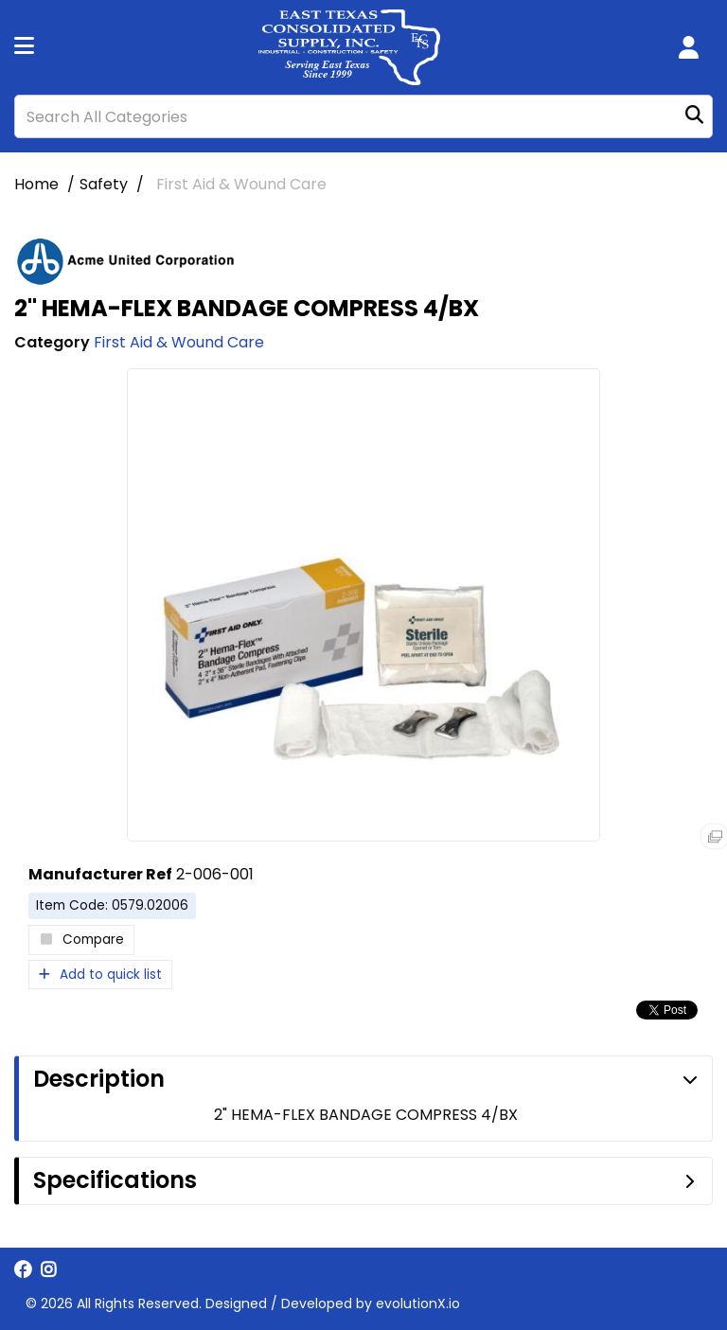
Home (36, 184)
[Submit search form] (694, 117)
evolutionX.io (418, 1303)
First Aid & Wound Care (241, 184)
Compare (81, 940)
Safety (104, 184)
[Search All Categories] (363, 116)
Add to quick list (100, 975)
